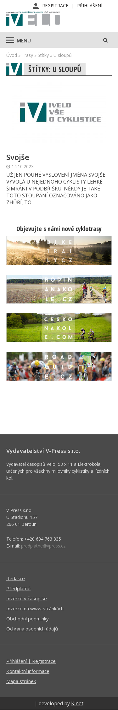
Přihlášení (89, 5)
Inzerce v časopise (26, 598)
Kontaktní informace (27, 671)
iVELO (33, 19)
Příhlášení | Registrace (31, 661)
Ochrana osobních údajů (32, 628)
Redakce (15, 578)
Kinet (77, 703)
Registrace (55, 5)
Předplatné (18, 588)
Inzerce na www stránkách (35, 608)
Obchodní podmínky (27, 618)
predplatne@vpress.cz (43, 546)
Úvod (11, 55)
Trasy (27, 55)
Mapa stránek (21, 681)
